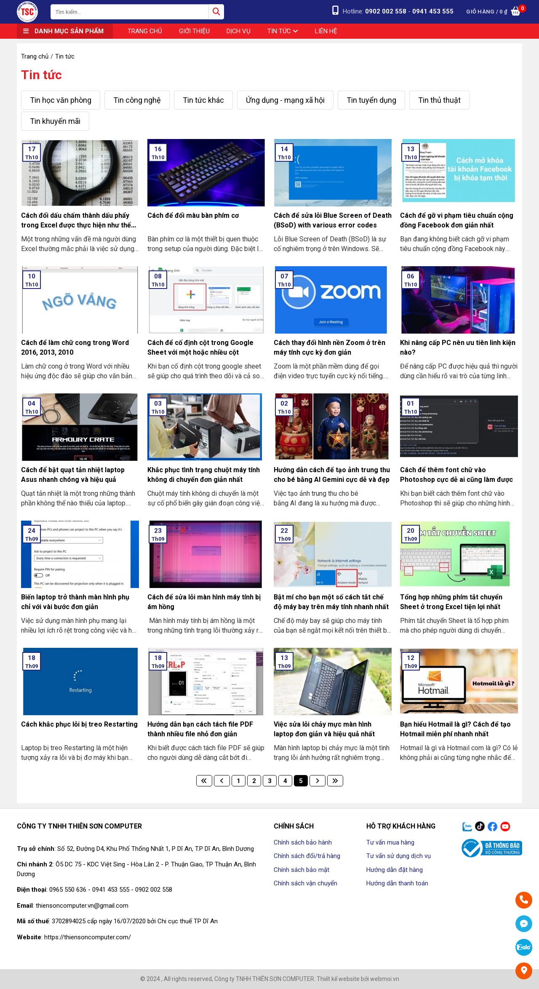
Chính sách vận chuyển (305, 883)
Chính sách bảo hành (303, 842)
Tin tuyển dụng (371, 100)
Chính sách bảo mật (301, 870)
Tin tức (282, 31)
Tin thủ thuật (439, 100)
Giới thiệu (194, 31)
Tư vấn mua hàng (390, 842)
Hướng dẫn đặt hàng (394, 870)
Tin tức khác (203, 100)
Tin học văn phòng (60, 100)
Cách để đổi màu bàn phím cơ (193, 215)
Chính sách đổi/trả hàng (307, 856)
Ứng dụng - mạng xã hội (285, 100)
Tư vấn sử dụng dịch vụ (398, 856)
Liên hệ (326, 31)
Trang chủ (145, 31)
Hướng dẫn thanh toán (397, 883)
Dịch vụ (239, 31)
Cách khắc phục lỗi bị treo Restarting (79, 724)
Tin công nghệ (137, 100)
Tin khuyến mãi (55, 121)
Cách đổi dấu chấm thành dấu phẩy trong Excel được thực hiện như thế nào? (76, 225)
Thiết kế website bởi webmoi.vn (358, 979)
